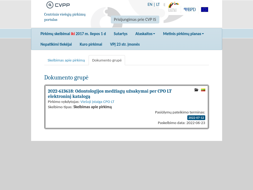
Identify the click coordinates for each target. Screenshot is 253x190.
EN (149, 4)
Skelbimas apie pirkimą (66, 60)
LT (158, 4)
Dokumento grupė (107, 60)
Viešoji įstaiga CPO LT (97, 101)
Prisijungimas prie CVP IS (135, 19)
